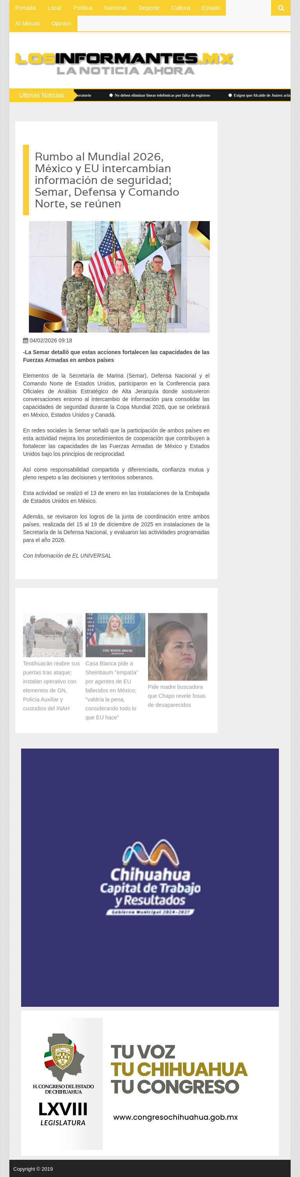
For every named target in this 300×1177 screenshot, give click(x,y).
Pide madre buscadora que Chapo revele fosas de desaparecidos (177, 694)
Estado (211, 7)
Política (82, 7)
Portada (25, 7)
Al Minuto (27, 23)
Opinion (62, 23)
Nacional (115, 7)
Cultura (180, 7)
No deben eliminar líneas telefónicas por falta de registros (161, 95)
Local (55, 7)
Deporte (149, 7)
